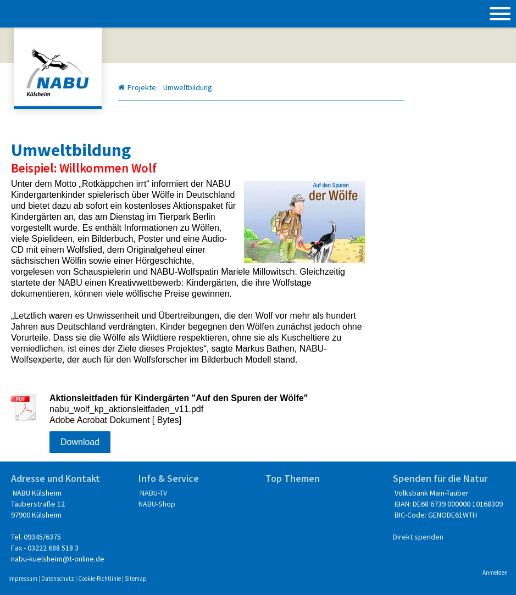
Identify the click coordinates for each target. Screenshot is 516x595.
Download (79, 442)
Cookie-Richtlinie (99, 578)
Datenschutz (57, 578)
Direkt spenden (418, 537)
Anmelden (495, 572)
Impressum (22, 578)
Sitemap (136, 578)
